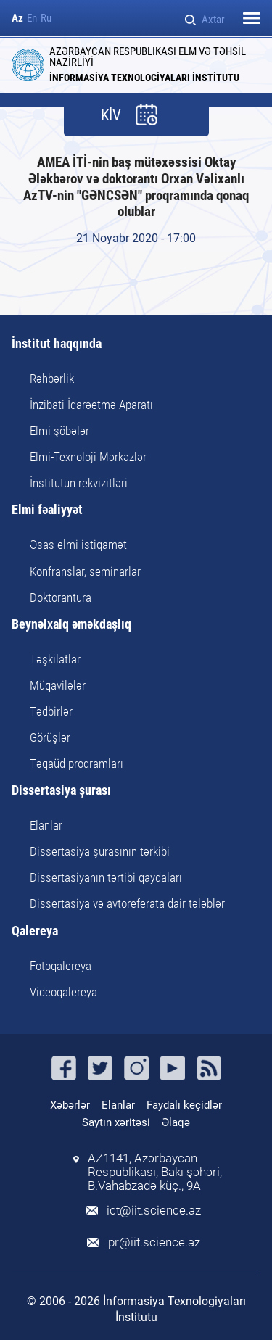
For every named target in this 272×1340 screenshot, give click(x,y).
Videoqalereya (63, 992)
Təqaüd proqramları (76, 763)
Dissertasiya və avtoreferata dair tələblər (127, 903)
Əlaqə (176, 1122)
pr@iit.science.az (154, 1242)
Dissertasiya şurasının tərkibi (100, 851)
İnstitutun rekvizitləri (79, 483)
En (32, 18)
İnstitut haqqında (57, 344)
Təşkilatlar (55, 659)
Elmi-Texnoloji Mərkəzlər (88, 457)
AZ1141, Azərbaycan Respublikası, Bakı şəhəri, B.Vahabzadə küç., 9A (155, 1172)
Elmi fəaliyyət (47, 510)
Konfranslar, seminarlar (85, 571)
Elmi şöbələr (59, 430)
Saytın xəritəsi (116, 1122)
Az (17, 18)
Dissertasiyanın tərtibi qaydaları (106, 877)
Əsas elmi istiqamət (78, 544)
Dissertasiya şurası (61, 791)
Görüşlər (50, 737)
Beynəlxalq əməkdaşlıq (71, 625)
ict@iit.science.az (154, 1210)
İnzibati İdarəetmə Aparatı (91, 404)
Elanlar (46, 825)
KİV (111, 115)
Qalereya (35, 931)
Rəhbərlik (52, 378)
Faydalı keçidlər (184, 1105)
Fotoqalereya (60, 966)
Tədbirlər (51, 711)
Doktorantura (60, 597)
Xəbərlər (70, 1105)
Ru (46, 18)
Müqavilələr (58, 685)
